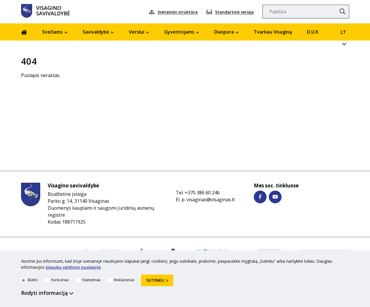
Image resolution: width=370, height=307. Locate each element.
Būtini (29, 279)
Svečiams (52, 32)
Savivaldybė (96, 32)
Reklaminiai (121, 279)
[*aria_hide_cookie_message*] (347, 262)
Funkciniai (57, 279)
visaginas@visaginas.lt (210, 199)
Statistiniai (88, 279)
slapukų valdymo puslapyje (73, 267)
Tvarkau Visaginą (273, 32)
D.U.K (313, 32)
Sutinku (155, 280)
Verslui (136, 32)
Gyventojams (179, 32)
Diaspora (224, 32)
